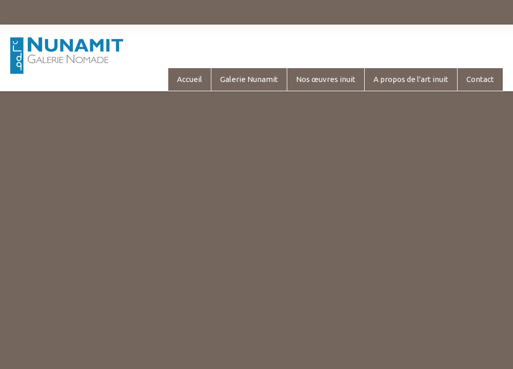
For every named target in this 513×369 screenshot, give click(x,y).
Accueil (189, 79)
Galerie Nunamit (249, 79)
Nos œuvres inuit (326, 79)
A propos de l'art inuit (410, 79)
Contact (480, 79)
